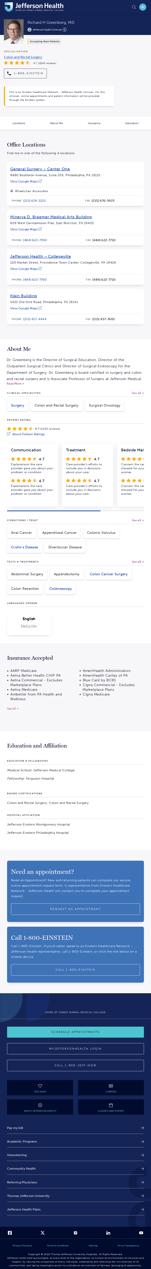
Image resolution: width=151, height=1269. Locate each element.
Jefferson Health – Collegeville (40, 256)
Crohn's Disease (24, 547)
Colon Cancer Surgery (109, 574)
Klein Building (23, 295)
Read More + (15, 383)
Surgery (17, 405)
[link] (26, 181)
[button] (53, 510)
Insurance (100, 126)
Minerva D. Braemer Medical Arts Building (51, 216)
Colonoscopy (60, 588)
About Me (63, 126)
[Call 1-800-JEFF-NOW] (75, 1065)
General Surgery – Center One (40, 169)
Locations (25, 126)
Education (138, 126)
